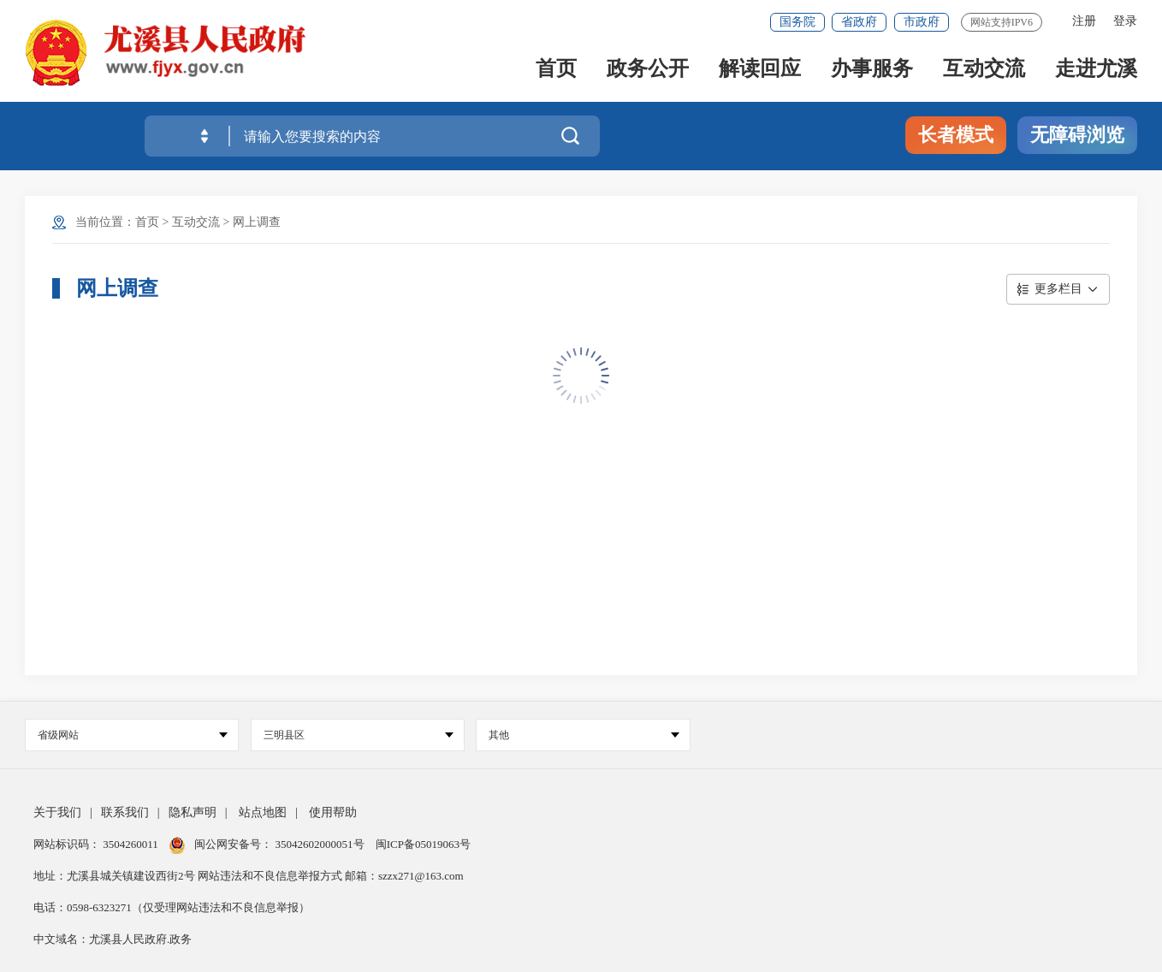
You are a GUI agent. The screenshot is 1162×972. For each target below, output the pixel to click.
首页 (556, 70)
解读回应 (760, 70)
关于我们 (57, 812)
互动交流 (984, 70)
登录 (1125, 21)
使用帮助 (333, 812)
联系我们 (125, 812)
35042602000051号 (321, 844)
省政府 (859, 21)
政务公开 (648, 70)
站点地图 (263, 812)
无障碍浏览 (1077, 134)
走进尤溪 (1096, 70)
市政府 (922, 21)
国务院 (797, 21)
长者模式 (955, 134)
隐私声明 (192, 812)
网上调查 (257, 222)
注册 (1084, 21)
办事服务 (872, 70)
